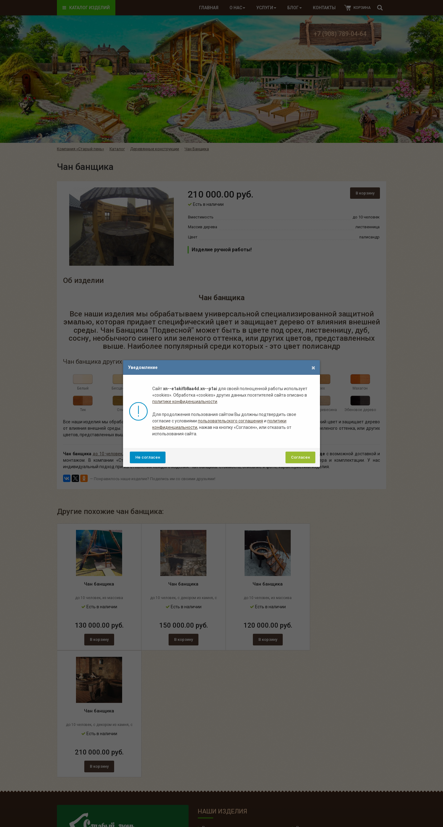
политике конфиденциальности (184, 401)
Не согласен (147, 457)
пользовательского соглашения (230, 420)
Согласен (300, 457)
